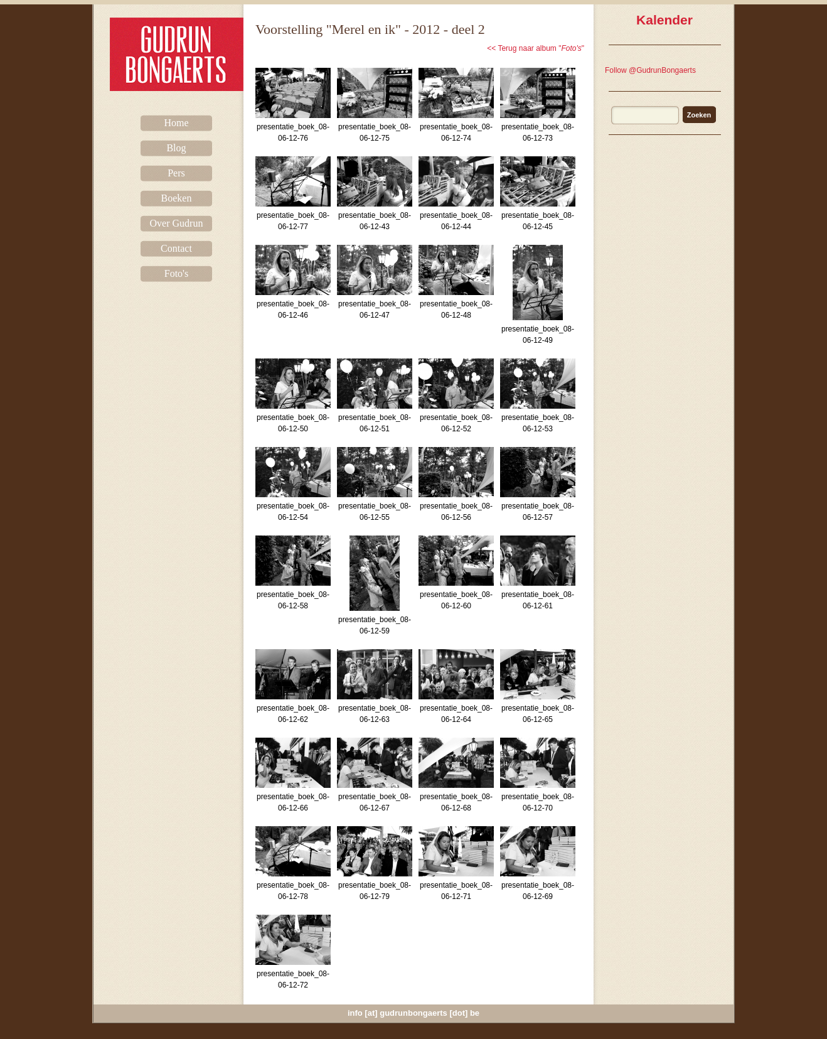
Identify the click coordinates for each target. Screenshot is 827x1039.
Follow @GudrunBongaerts (650, 70)
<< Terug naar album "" (535, 48)
